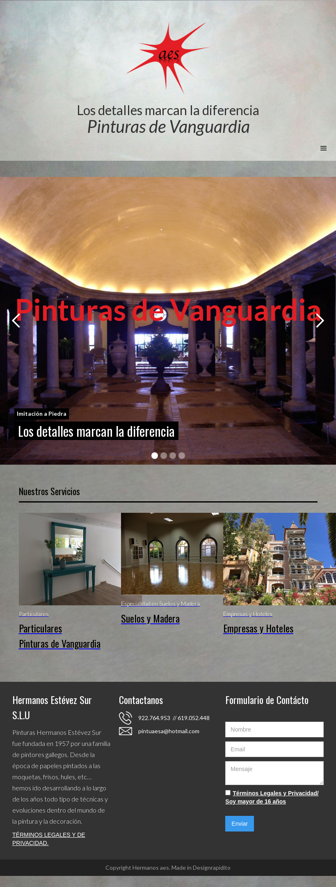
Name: (234, 715)
